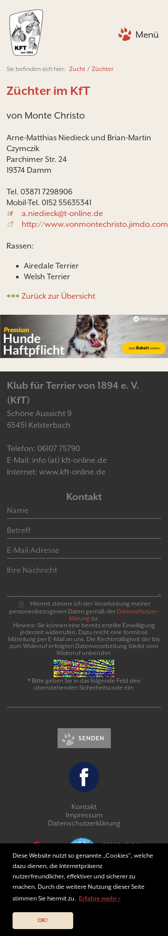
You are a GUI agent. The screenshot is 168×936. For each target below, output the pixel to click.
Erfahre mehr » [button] (100, 898)
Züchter (102, 68)
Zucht (77, 68)
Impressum (84, 815)
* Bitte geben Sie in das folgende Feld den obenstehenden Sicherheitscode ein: (84, 684)
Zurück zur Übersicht (58, 295)
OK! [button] (43, 920)
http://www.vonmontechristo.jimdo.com (95, 224)
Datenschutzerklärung (84, 823)
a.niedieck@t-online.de (62, 213)
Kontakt (84, 807)
